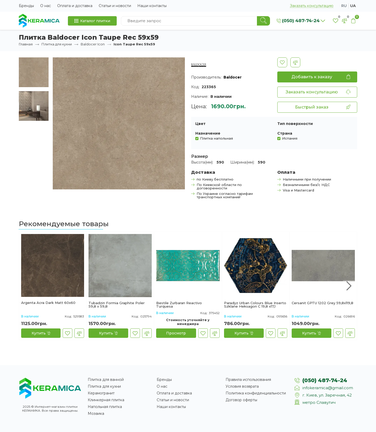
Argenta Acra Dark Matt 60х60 (48, 303)
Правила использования (248, 379)
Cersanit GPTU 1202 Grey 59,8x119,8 (322, 303)
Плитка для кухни (57, 44)
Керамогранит (101, 393)
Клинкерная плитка (106, 400)
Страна (284, 133)
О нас (45, 5)
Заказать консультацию (311, 6)
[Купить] (41, 333)
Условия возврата (242, 386)
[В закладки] (282, 62)
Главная (26, 44)
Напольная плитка (105, 406)
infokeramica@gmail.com (327, 388)
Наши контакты (152, 5)
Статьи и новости (115, 5)
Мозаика (96, 413)
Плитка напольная (216, 138)
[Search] (263, 21)
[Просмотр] (176, 333)
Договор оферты (241, 400)
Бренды (26, 5)
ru (344, 5)
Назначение (207, 133)
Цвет (200, 123)
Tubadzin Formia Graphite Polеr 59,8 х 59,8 (117, 304)
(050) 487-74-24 (324, 380)
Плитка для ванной (106, 379)
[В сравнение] (295, 62)
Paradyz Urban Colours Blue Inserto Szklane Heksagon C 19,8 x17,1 (255, 304)
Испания (289, 138)
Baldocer (233, 77)
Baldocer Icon (93, 44)
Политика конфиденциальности (256, 393)
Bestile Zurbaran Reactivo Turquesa (179, 304)
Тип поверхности (295, 123)
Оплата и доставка (74, 5)
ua (353, 5)
